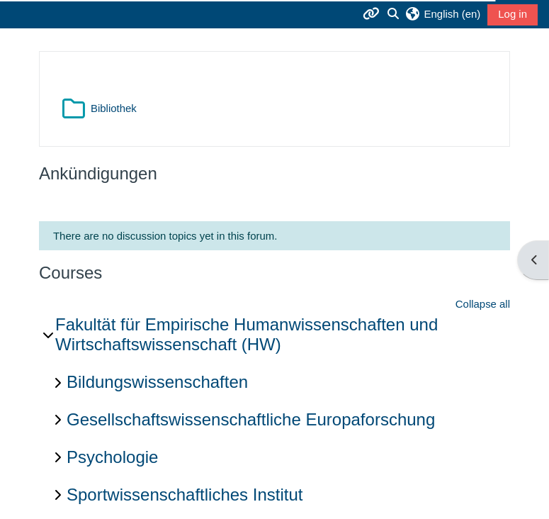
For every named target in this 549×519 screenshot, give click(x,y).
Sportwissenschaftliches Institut (184, 494)
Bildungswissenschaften (157, 381)
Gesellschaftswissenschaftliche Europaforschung (251, 419)
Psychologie (112, 457)
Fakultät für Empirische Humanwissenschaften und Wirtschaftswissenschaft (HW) (246, 335)
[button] (442, 14)
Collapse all (482, 304)
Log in (512, 14)
